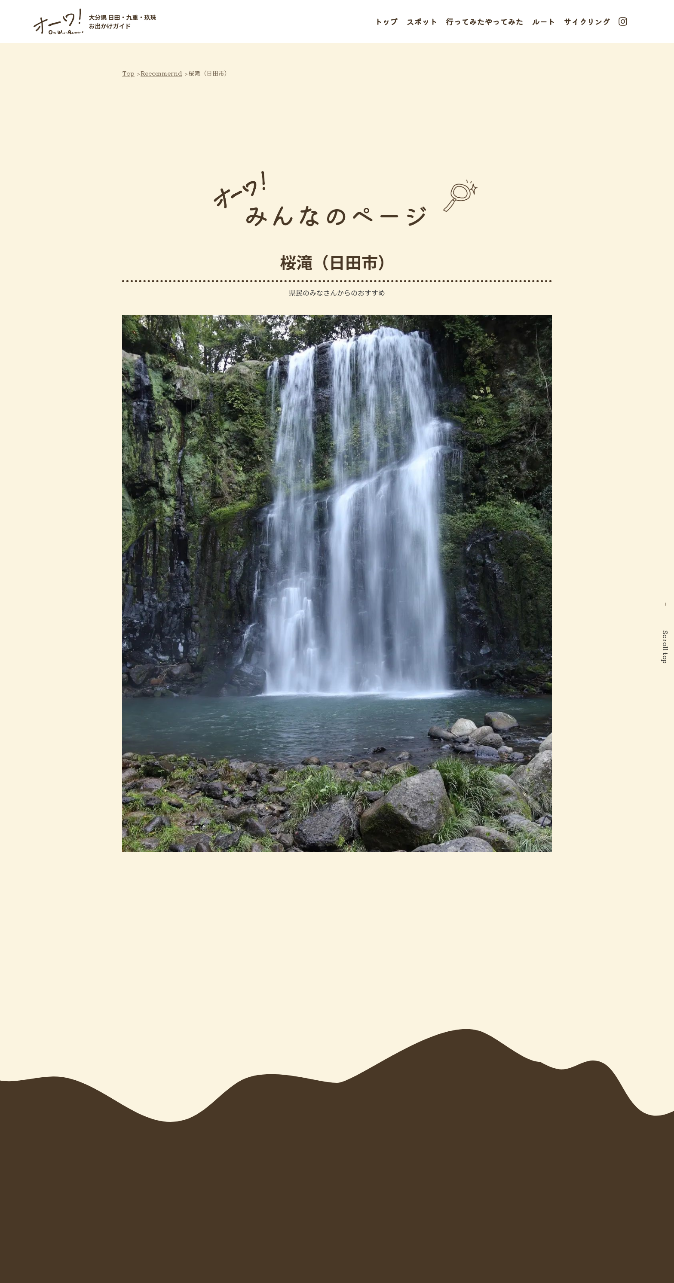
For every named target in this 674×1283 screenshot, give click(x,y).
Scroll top (666, 647)
